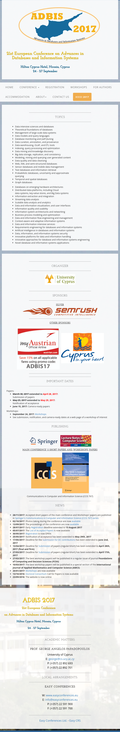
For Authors (102, 87)
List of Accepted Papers (41, 530)
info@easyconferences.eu (61, 699)
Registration (54, 87)
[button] (82, 97)
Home (9, 87)
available (76, 521)
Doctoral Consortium (36, 573)
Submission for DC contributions (58, 539)
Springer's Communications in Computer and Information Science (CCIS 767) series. (57, 518)
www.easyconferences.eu (62, 695)
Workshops (79, 87)
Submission (44, 546)
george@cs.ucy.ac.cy (61, 659)
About (41, 97)
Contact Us (61, 97)
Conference (29, 87)
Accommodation (17, 97)
